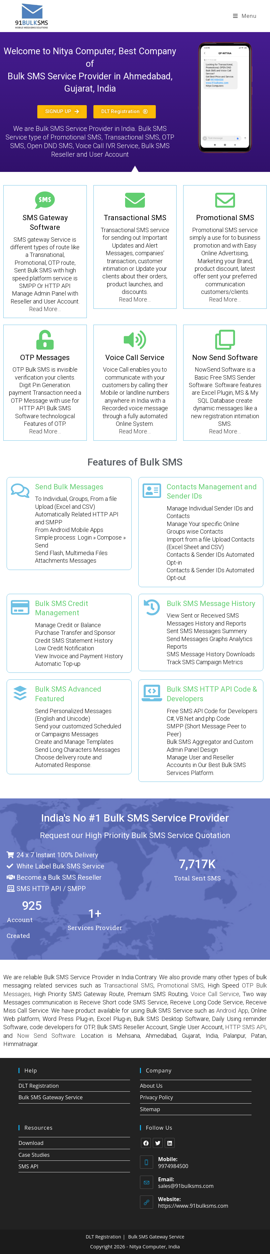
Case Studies (34, 1154)
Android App (232, 1010)
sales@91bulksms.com (186, 1186)
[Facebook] (146, 1143)
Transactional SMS (135, 218)
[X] (158, 1143)
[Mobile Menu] (244, 16)
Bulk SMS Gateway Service (50, 1097)
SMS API (28, 1166)
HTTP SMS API (245, 1027)
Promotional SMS (225, 218)
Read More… (45, 308)
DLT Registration (38, 1085)
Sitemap (150, 1109)
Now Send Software (225, 357)
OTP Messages (45, 357)
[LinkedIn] (170, 1143)
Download (31, 1143)
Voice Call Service (134, 357)
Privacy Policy (156, 1097)
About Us (151, 1085)
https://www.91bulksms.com (193, 1205)
